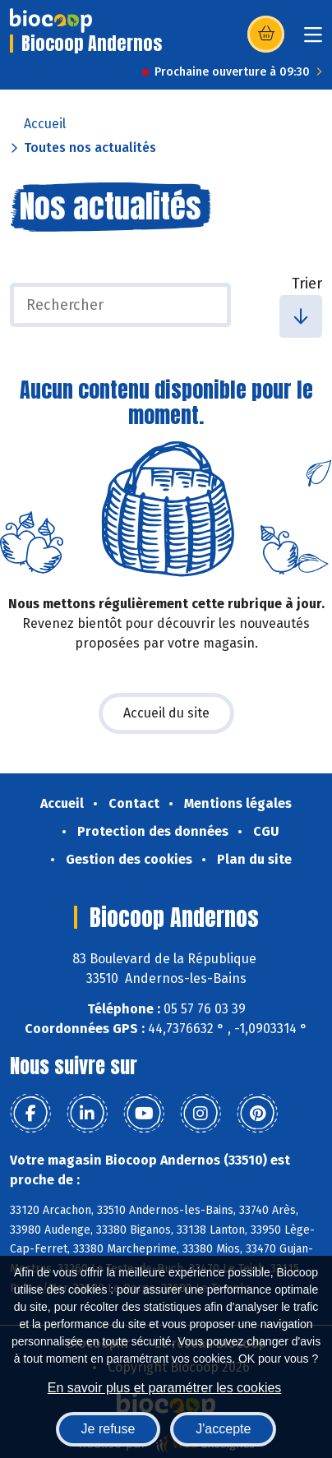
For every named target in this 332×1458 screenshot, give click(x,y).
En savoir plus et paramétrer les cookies (165, 1388)
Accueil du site (166, 713)
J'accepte (223, 1429)
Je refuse (108, 1429)
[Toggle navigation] (313, 40)
